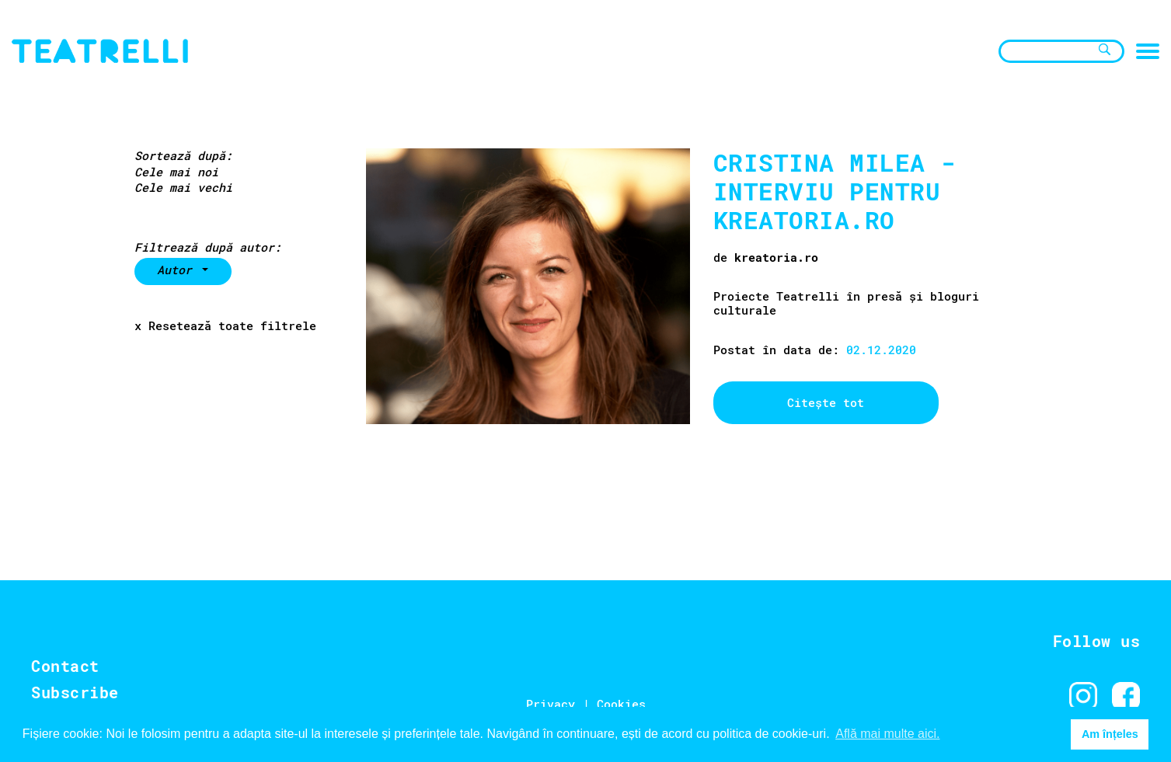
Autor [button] (178, 269)
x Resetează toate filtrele (225, 326)
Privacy (550, 704)
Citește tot (825, 402)
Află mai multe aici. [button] (887, 733)
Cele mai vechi (183, 187)
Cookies (621, 704)
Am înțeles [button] (1110, 734)
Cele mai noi (176, 172)
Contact (65, 666)
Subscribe (75, 692)
